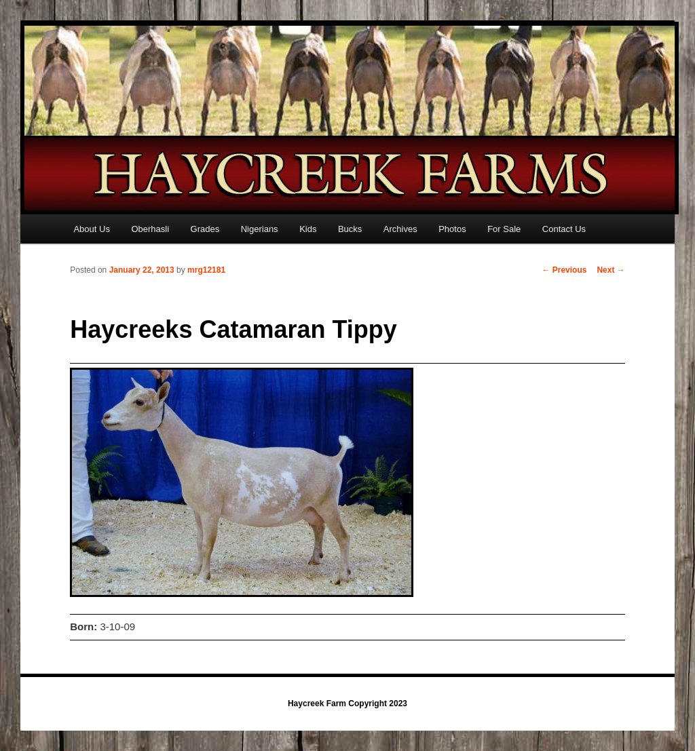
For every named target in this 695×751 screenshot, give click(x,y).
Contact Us (564, 229)
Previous (564, 270)
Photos (452, 229)
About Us (91, 229)
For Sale (504, 229)
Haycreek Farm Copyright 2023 (347, 703)
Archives (400, 229)
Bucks (350, 229)
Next (610, 270)
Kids (307, 229)
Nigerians (259, 229)
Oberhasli (150, 229)
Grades (205, 229)
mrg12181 (206, 270)
